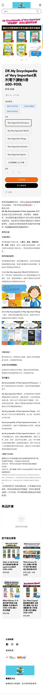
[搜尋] (37, 11)
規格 (6, 117)
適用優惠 (8, 101)
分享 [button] (8, 192)
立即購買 (21, 179)
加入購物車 (21, 185)
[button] (2, 5)
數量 (6, 169)
